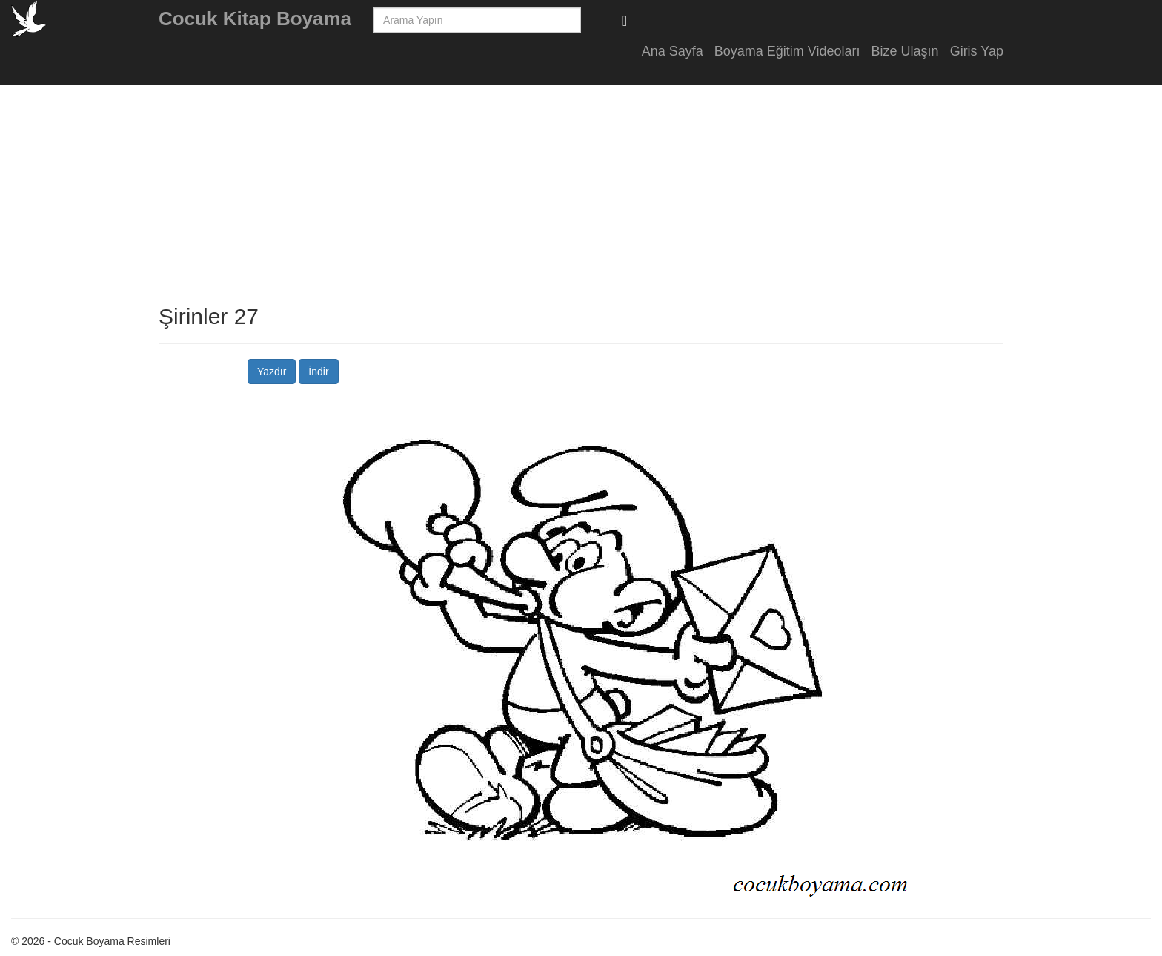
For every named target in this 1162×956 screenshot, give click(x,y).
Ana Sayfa (672, 51)
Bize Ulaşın (905, 51)
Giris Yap (976, 51)
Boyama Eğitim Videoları (787, 51)
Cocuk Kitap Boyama (255, 18)
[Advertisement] (1117, 296)
